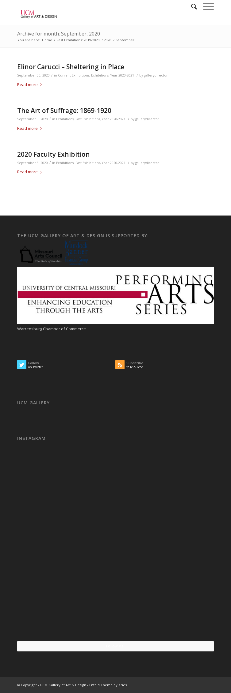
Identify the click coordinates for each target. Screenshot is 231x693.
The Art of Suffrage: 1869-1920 (64, 110)
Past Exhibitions (87, 119)
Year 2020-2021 (122, 75)
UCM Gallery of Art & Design (63, 685)
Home (47, 40)
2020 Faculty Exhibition (53, 154)
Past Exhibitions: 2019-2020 (78, 40)
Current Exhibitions (73, 75)
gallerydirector (156, 75)
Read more (30, 84)
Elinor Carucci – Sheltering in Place (70, 66)
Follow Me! (115, 646)
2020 (107, 40)
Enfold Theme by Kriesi (108, 685)
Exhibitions (100, 75)
